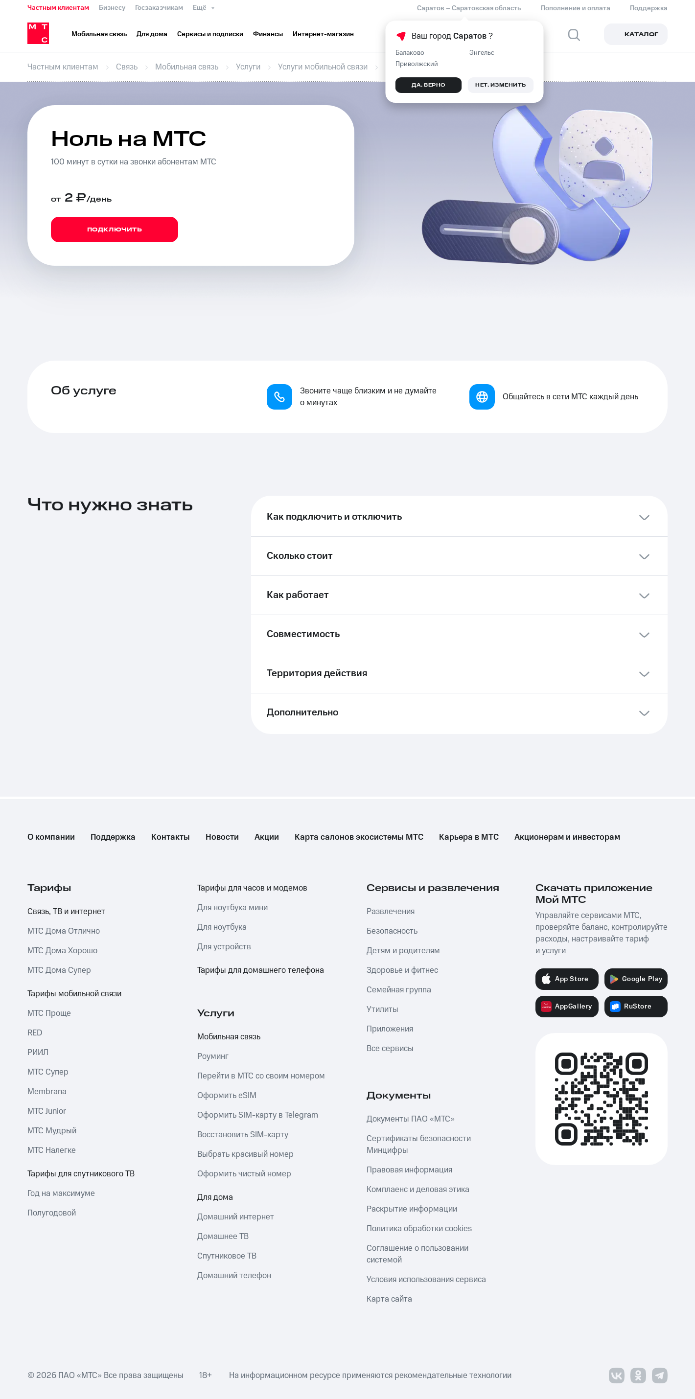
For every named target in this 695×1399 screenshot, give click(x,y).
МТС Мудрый (51, 1131)
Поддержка (113, 837)
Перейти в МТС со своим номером (261, 1076)
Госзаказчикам (159, 8)
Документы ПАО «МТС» (411, 1119)
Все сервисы (390, 1049)
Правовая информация (409, 1170)
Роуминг (213, 1056)
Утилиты (382, 1009)
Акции (267, 837)
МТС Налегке (51, 1150)
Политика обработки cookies (419, 1229)
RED (34, 1033)
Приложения (390, 1029)
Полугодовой (51, 1213)
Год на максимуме (61, 1193)
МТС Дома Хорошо (62, 951)
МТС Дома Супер (59, 970)
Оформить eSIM (226, 1095)
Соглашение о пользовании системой (417, 1254)
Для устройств (224, 947)
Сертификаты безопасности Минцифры (419, 1144)
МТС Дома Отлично (63, 931)
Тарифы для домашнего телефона (260, 970)
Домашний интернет (235, 1217)
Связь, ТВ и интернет (66, 911)
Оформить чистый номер (244, 1174)
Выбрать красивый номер (245, 1154)
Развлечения (391, 911)
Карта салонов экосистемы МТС (359, 837)
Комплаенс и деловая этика (418, 1189)
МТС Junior (46, 1111)
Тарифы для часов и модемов (252, 888)
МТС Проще (49, 1013)
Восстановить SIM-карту (242, 1135)
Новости (222, 837)
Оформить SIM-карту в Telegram (257, 1115)
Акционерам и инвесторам (567, 837)
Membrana (47, 1092)
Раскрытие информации (412, 1209)
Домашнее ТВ (223, 1236)
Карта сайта (389, 1299)
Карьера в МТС (469, 837)
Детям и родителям (403, 951)
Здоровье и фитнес (402, 970)
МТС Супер (48, 1072)
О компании (51, 837)
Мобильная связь (228, 1037)
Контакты (170, 837)
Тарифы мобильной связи (74, 994)
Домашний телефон (234, 1276)
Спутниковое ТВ (226, 1256)
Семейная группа (399, 990)
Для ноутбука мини (232, 908)
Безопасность (392, 931)
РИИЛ (37, 1052)
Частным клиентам (58, 8)
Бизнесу (112, 8)
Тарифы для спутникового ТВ (81, 1174)
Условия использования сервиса (426, 1279)
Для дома (215, 1197)
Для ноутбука (222, 927)
